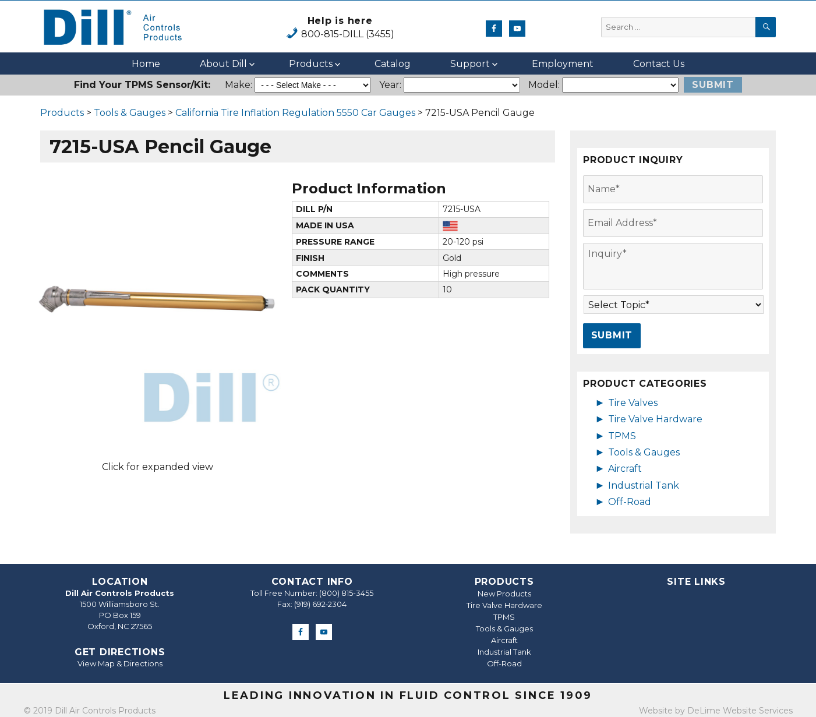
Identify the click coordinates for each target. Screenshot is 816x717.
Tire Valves (633, 402)
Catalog (393, 63)
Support (470, 63)
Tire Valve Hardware (655, 419)
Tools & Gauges (129, 112)
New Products (504, 593)
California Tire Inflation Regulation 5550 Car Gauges (295, 112)
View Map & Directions (120, 663)
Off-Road (629, 501)
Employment (563, 63)
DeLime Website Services (740, 710)
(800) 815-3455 (346, 593)
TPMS (622, 435)
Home (146, 63)
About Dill (223, 63)
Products (311, 63)
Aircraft (625, 468)
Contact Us (658, 63)
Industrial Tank (643, 485)
